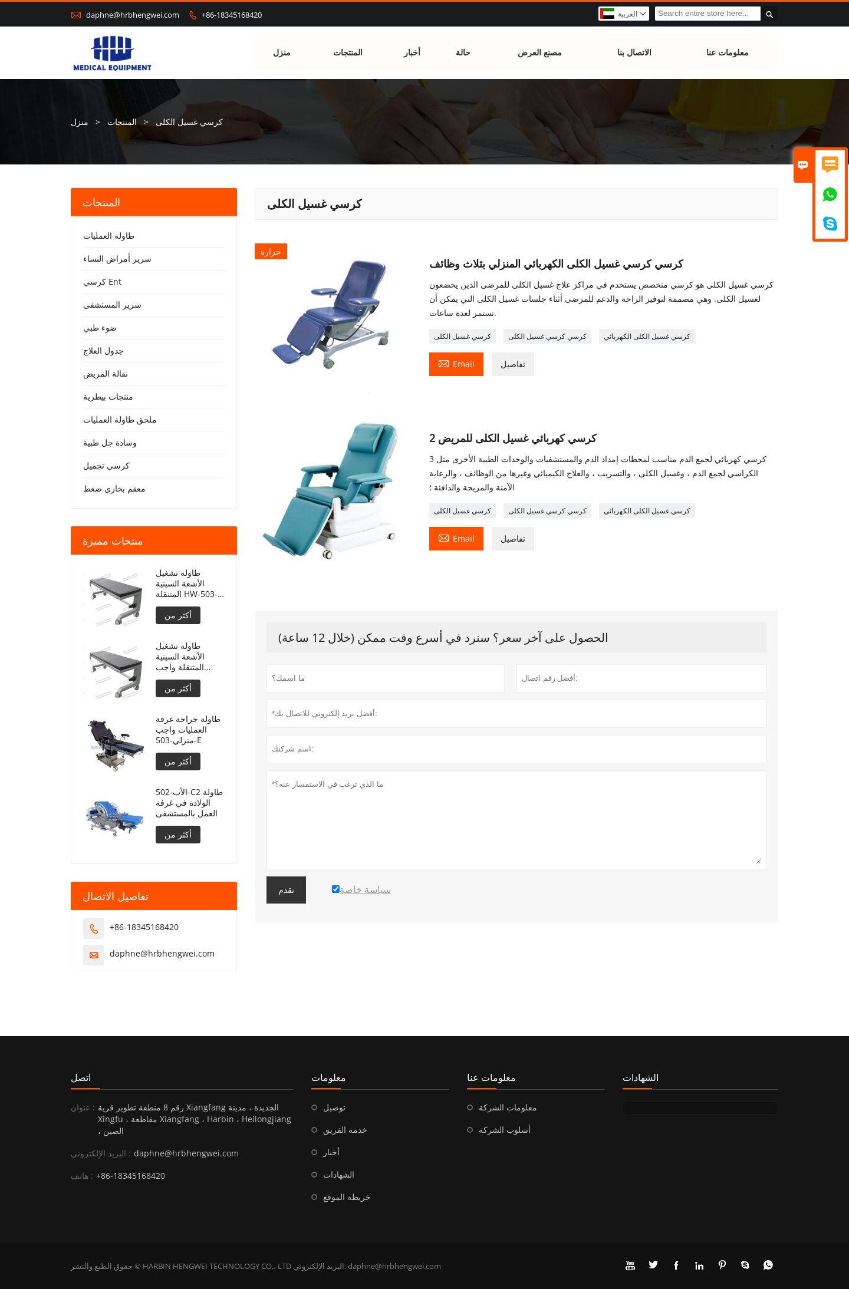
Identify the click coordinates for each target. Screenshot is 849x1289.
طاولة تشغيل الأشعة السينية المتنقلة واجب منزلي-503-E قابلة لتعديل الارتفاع (188, 656)
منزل (282, 52)
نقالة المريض (105, 373)
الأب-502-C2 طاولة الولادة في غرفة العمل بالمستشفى (189, 803)
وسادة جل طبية (110, 442)
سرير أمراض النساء (117, 258)
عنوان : (83, 1107)
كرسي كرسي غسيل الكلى (547, 336)
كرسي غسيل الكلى (462, 336)
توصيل (334, 1107)
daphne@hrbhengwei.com (132, 14)
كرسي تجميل (106, 465)
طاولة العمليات (108, 235)
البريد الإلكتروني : (101, 1153)
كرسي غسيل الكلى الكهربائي (647, 336)
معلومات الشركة (508, 1107)
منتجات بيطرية (108, 396)
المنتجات (348, 52)
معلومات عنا (727, 52)
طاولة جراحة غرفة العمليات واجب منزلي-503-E (188, 730)
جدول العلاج (103, 350)
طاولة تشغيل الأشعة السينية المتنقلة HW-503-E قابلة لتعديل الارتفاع (189, 583)
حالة (463, 52)
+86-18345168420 (232, 14)
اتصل (81, 1077)
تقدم (286, 890)
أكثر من (178, 615)
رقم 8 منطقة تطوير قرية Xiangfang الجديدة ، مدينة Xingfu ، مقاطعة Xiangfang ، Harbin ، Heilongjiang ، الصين (194, 1119)
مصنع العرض (540, 52)
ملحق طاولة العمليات (120, 419)
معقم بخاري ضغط (114, 488)
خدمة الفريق (345, 1129)
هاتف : (82, 1175)
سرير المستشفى (112, 304)
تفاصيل (513, 364)
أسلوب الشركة (505, 1129)
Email (456, 363)
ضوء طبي (100, 327)
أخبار (412, 52)
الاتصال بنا (635, 52)
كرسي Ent (102, 281)
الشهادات (338, 1174)
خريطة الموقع (347, 1196)
